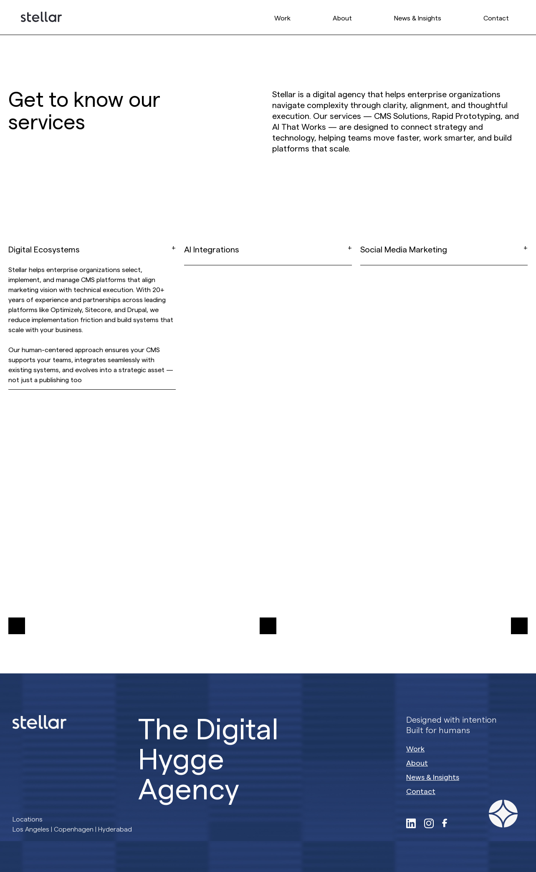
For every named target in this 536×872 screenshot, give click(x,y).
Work (282, 18)
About (342, 18)
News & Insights (417, 18)
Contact (496, 18)
